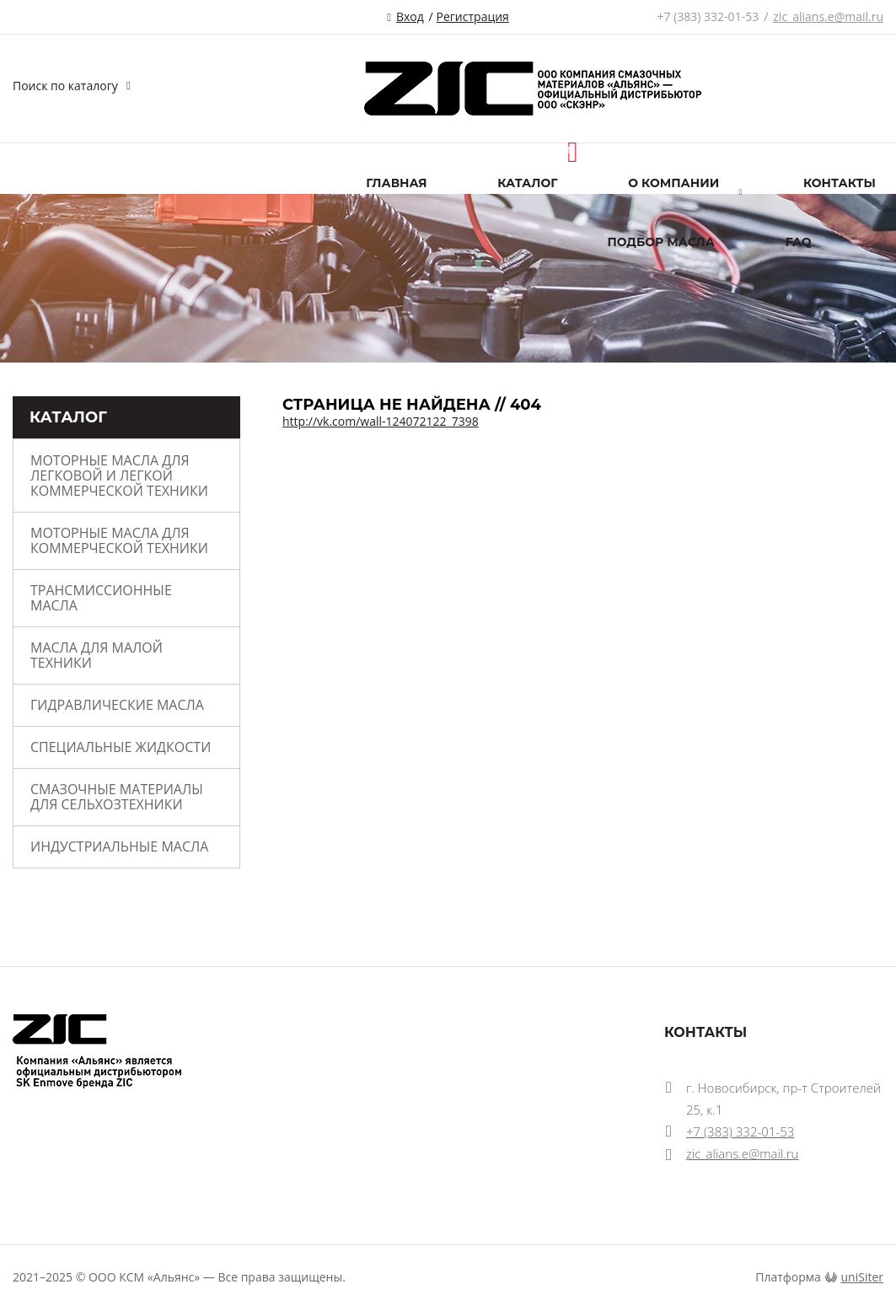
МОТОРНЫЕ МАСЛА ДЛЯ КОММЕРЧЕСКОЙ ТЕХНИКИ (119, 540)
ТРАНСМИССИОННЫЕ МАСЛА (101, 598)
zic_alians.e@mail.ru (828, 16)
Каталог (527, 183)
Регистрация (473, 16)
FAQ (799, 242)
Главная (396, 183)
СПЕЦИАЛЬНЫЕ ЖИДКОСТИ (120, 747)
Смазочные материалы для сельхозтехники (116, 797)
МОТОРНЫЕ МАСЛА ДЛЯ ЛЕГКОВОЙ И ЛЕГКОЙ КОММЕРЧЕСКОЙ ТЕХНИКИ (119, 475)
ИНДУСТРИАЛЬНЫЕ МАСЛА (119, 846)
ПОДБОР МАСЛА (661, 242)
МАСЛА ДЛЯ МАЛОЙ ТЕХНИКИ (96, 655)
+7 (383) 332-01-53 (708, 16)
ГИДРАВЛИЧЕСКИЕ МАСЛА (117, 705)
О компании (673, 183)
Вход (410, 16)
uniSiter (862, 1277)
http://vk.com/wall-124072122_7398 (380, 421)
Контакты (839, 183)
